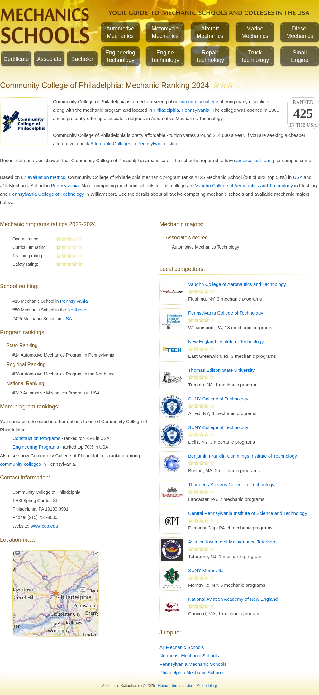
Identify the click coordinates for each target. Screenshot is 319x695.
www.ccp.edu (44, 526)
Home (163, 685)
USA (297, 177)
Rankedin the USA (303, 114)
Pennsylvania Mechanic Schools (193, 664)
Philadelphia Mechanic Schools (192, 672)
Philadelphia (166, 110)
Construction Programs (36, 438)
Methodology (207, 685)
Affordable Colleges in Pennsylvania (127, 143)
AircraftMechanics (210, 32)
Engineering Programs (35, 447)
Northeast (77, 309)
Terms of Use (182, 685)
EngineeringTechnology (120, 56)
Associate (49, 59)
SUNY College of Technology (218, 398)
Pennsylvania (195, 110)
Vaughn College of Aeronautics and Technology (244, 185)
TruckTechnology (254, 56)
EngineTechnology (165, 56)
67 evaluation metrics (43, 177)
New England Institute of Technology (226, 341)
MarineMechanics (254, 32)
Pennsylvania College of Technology (46, 194)
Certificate (16, 59)
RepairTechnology (210, 56)
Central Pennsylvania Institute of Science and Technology (247, 513)
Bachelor (82, 59)
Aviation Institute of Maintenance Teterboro (232, 541)
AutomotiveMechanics (120, 32)
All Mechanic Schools (182, 647)
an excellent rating (255, 160)
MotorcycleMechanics (165, 32)
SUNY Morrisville (205, 570)
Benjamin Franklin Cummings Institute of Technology (242, 456)
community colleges (20, 464)
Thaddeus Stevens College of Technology (231, 484)
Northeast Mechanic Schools (189, 655)
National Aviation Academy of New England (233, 599)
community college (198, 101)
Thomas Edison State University (221, 370)
